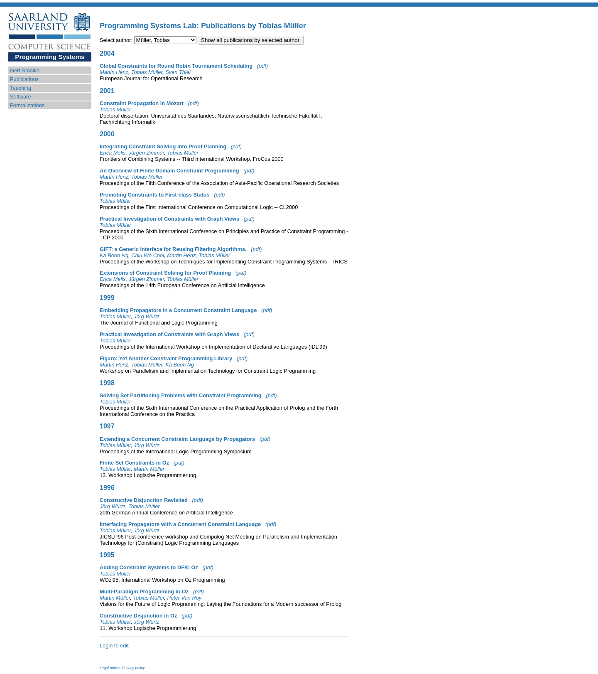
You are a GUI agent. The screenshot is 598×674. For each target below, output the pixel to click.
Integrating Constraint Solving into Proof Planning (163, 146)
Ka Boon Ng (114, 255)
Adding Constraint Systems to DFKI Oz (149, 567)
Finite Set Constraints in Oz (134, 463)
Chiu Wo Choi (147, 255)
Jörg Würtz (146, 316)
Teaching (20, 88)
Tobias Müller (146, 72)
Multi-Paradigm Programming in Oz (144, 591)
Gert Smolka (24, 70)
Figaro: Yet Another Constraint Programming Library (166, 358)
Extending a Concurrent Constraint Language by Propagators (177, 439)
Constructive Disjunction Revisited (144, 500)
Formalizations (27, 105)
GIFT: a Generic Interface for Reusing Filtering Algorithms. (173, 249)
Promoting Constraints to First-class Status (155, 195)
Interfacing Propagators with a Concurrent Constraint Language (180, 524)
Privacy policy (133, 668)
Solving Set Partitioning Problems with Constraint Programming (181, 395)
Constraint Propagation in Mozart (142, 103)
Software (20, 96)
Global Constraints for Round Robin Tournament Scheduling (176, 66)
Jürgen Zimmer (146, 153)
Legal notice (110, 668)
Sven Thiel (177, 72)
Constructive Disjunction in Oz (138, 616)
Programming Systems (49, 56)
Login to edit (114, 645)
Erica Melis (113, 153)
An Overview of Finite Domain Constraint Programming (169, 170)
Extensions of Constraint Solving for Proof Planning (165, 273)
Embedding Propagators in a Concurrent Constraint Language (178, 310)
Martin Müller (149, 469)
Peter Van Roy (184, 598)
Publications (24, 79)
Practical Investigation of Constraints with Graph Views (169, 219)
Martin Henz (114, 72)
